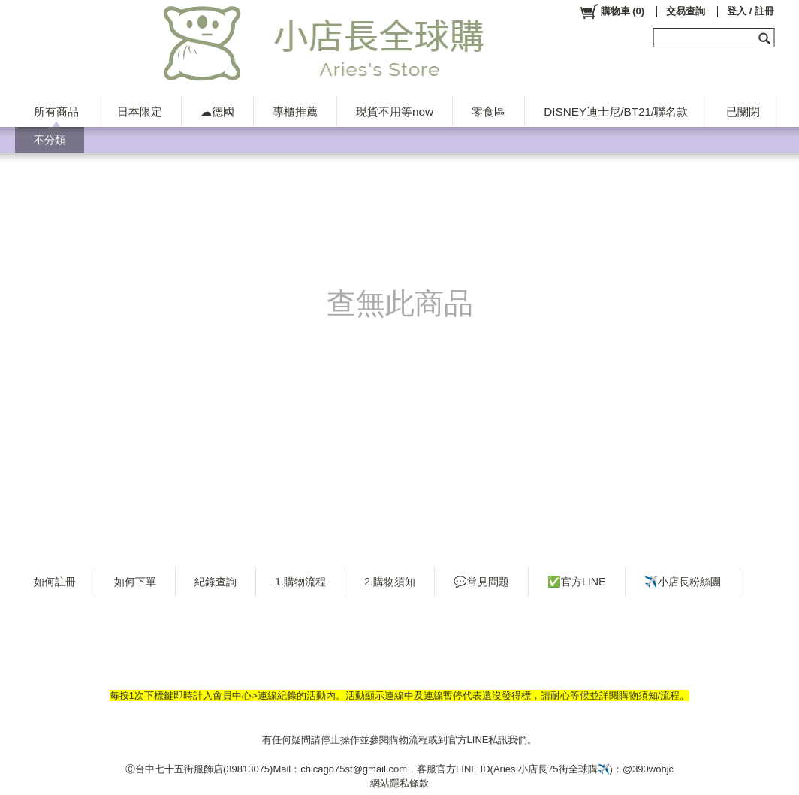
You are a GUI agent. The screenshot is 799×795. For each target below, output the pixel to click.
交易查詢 (685, 11)
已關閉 (743, 111)
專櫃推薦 (295, 111)
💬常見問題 (481, 582)
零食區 (488, 111)
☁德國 (217, 111)
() (611, 11)
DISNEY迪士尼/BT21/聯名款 (616, 111)
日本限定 (139, 111)
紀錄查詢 (215, 582)
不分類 (49, 140)
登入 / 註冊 (750, 11)
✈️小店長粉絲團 (682, 582)
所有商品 (56, 111)
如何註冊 (55, 582)
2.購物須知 (389, 582)
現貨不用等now (394, 111)
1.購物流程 (300, 582)
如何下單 (135, 582)
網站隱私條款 (399, 783)
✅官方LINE (576, 582)
